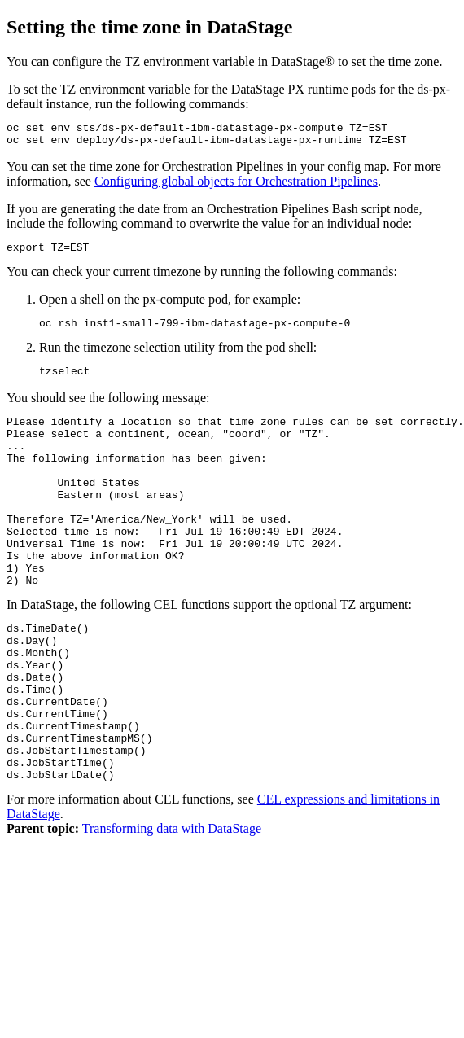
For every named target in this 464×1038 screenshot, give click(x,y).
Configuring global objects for (236, 186)
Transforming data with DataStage (171, 906)
